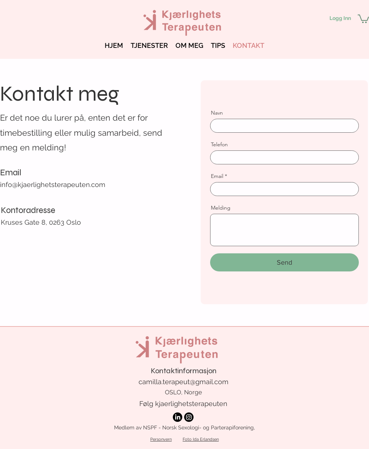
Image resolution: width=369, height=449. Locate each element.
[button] (363, 18)
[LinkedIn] (177, 417)
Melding (220, 207)
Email (217, 176)
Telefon (219, 144)
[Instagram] (189, 417)
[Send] (284, 262)
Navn (217, 112)
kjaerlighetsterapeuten (191, 404)
